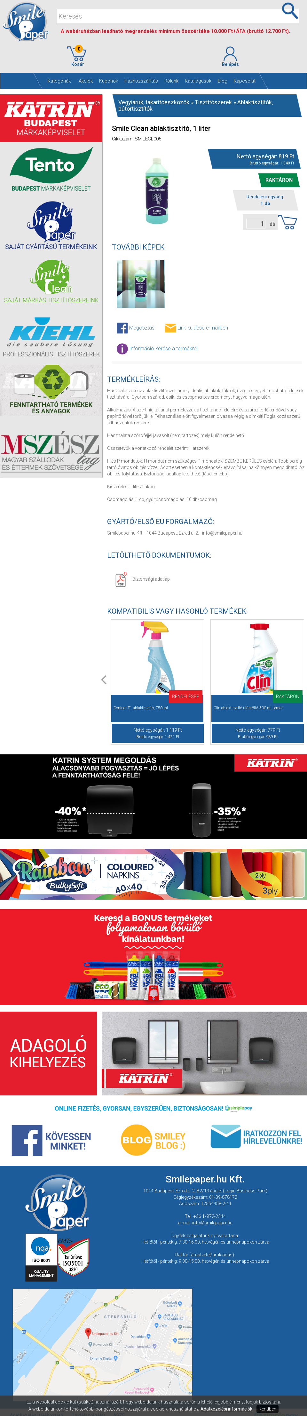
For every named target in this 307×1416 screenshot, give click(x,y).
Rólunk (171, 81)
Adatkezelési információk (226, 1409)
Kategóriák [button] (59, 81)
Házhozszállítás (141, 81)
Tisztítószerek (213, 102)
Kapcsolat (245, 81)
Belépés (230, 56)
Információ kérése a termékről (157, 348)
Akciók (86, 81)
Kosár (76, 56)
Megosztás (135, 328)
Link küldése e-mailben (196, 328)
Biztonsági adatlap (142, 579)
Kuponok (108, 81)
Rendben (267, 1409)
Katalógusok (198, 81)
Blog (222, 81)
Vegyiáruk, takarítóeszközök (153, 102)
